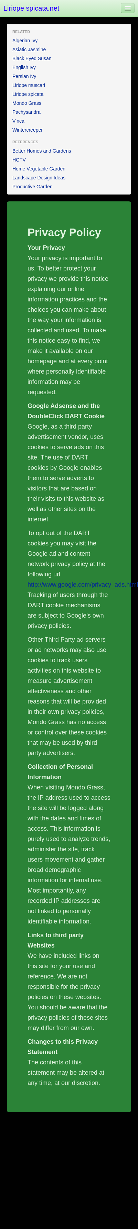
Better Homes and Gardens (41, 151)
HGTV (19, 160)
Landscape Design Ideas (38, 177)
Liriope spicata (27, 94)
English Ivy (24, 67)
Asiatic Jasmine (29, 49)
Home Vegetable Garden (38, 168)
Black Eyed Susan (32, 58)
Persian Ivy (24, 76)
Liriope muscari (28, 85)
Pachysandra (26, 112)
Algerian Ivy (25, 40)
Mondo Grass (26, 103)
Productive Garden (32, 186)
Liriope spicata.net (31, 8)
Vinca (18, 121)
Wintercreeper (27, 130)
